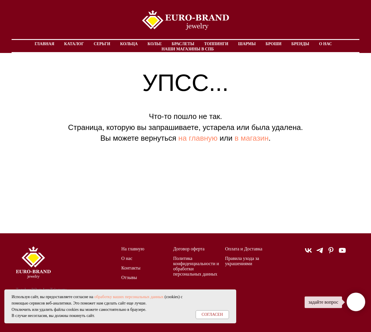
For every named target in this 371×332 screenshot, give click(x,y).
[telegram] (320, 252)
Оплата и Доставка (244, 248)
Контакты (131, 267)
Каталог (74, 44)
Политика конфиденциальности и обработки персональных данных (196, 266)
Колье (155, 44)
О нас (325, 44)
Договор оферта (189, 248)
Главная (44, 44)
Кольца (129, 44)
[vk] (308, 252)
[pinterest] (331, 252)
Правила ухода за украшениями (242, 261)
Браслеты (183, 44)
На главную (133, 248)
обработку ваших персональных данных (128, 297)
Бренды (300, 44)
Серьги (102, 44)
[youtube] (342, 252)
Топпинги (216, 44)
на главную (197, 138)
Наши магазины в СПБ (187, 49)
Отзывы (129, 277)
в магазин (251, 138)
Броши (273, 44)
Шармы (247, 44)
